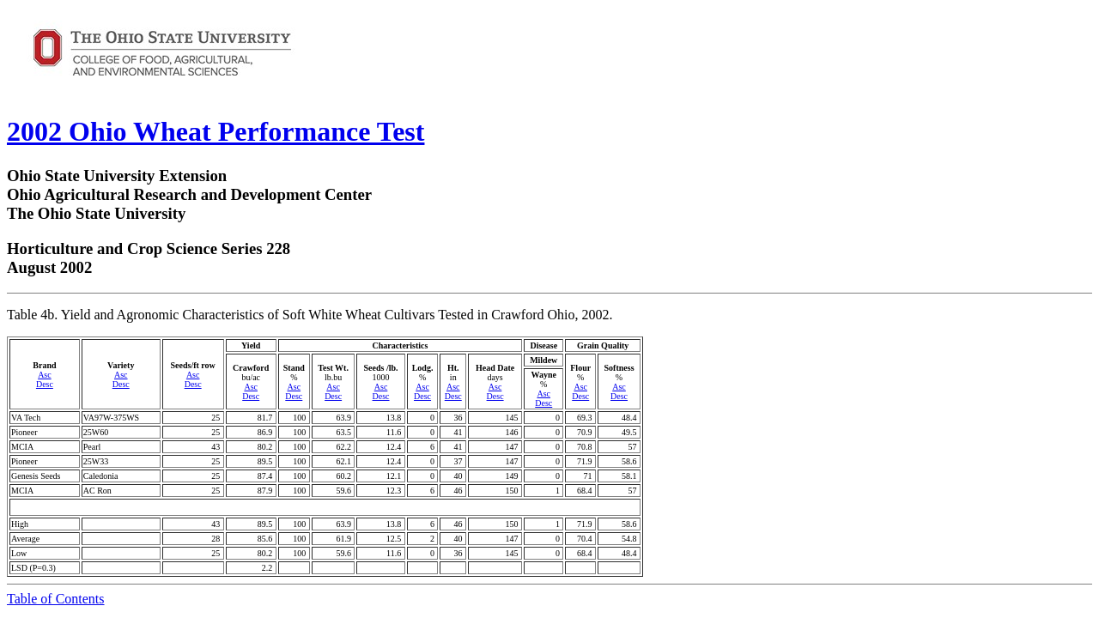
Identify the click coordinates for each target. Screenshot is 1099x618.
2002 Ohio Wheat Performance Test (215, 131)
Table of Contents (56, 598)
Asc (45, 374)
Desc (44, 384)
